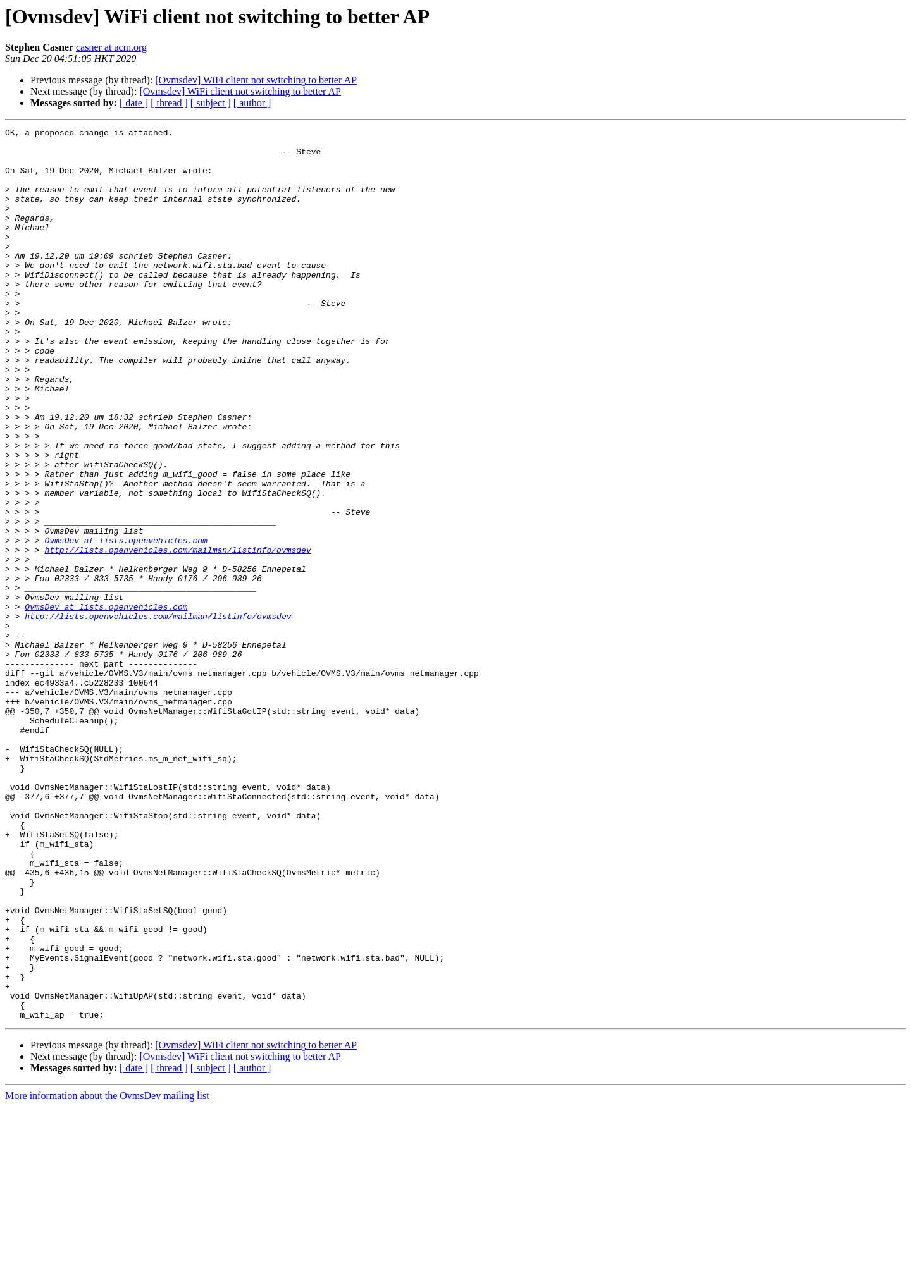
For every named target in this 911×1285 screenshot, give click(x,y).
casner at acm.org (111, 47)
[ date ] (134, 102)
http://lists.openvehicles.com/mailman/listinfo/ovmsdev (177, 635)
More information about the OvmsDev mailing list (107, 1274)
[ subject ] (210, 102)
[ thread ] (169, 102)
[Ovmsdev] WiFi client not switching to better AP (256, 80)
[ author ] (252, 102)
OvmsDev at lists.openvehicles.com (125, 623)
